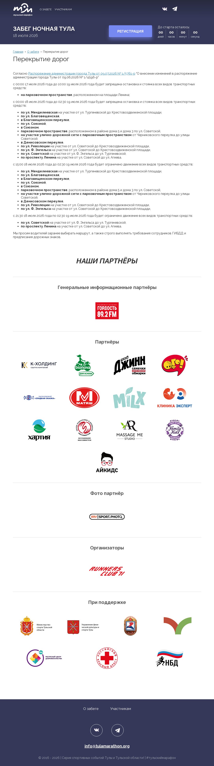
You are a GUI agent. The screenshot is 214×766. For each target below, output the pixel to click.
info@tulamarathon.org (107, 746)
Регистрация (130, 31)
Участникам (63, 9)
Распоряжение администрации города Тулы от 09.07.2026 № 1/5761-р (81, 73)
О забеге (46, 9)
